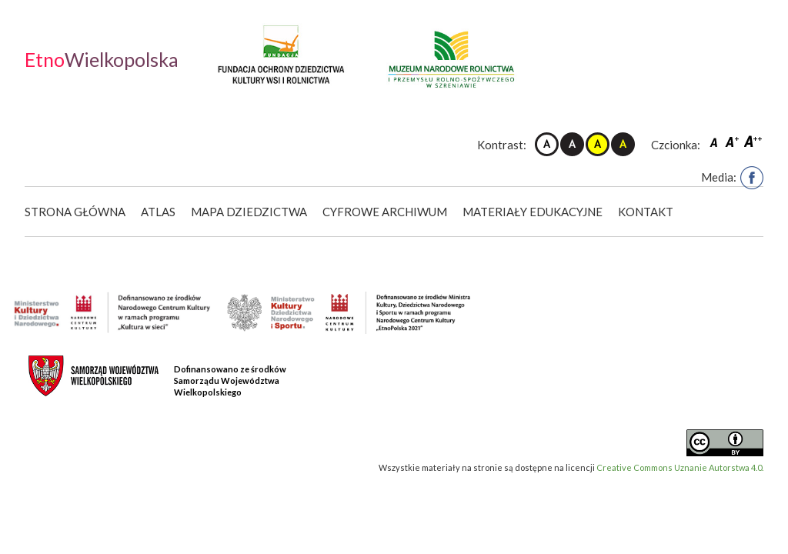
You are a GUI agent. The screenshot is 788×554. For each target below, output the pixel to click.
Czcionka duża (753, 141)
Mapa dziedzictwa (249, 212)
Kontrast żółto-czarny (597, 144)
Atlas (158, 212)
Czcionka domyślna (715, 141)
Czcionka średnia (733, 141)
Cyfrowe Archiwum (384, 212)
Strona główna (75, 212)
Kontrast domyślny (546, 144)
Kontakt (645, 212)
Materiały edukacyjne (532, 212)
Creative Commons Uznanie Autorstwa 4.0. (679, 467)
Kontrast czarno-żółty (623, 144)
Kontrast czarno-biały (572, 144)
